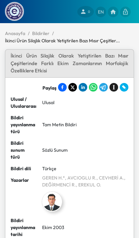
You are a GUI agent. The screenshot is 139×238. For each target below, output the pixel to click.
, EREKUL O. (88, 185)
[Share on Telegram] (103, 87)
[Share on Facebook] (62, 87)
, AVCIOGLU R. (81, 178)
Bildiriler (40, 33)
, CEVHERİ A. (110, 178)
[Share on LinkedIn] (83, 87)
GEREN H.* (53, 178)
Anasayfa (15, 33)
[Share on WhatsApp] (93, 87)
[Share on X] (72, 87)
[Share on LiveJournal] (124, 87)
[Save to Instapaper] (113, 87)
